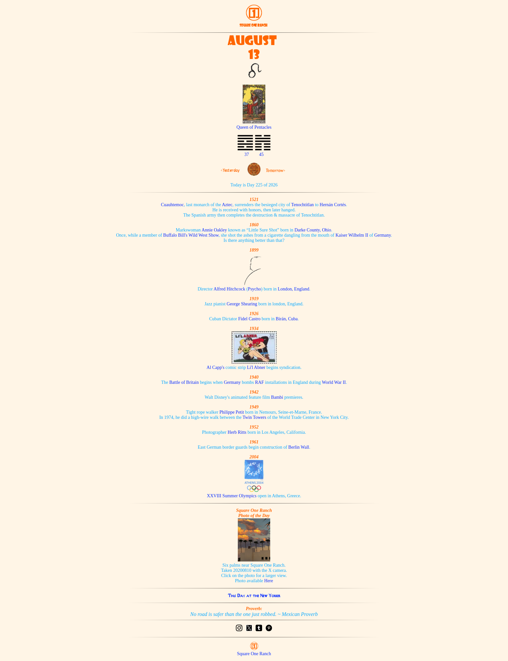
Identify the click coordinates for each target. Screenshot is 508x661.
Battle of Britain (184, 382)
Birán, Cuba (287, 318)
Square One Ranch (254, 653)
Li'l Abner (256, 367)
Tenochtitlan (302, 204)
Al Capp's (216, 367)
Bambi (277, 397)
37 (246, 154)
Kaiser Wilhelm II (351, 235)
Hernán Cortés (333, 204)
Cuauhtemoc (172, 204)
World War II (334, 382)
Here (268, 580)
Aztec (227, 204)
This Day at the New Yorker (254, 595)
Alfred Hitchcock (229, 289)
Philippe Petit (231, 412)
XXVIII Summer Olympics (232, 495)
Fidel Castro (249, 318)
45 (261, 154)
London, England (293, 289)
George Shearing (242, 303)
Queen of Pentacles (254, 125)
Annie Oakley (214, 230)
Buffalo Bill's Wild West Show (191, 235)
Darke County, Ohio (312, 230)
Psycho (254, 289)
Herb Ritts (237, 432)
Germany (382, 235)
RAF (259, 382)
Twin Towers (254, 417)
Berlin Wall (298, 447)
